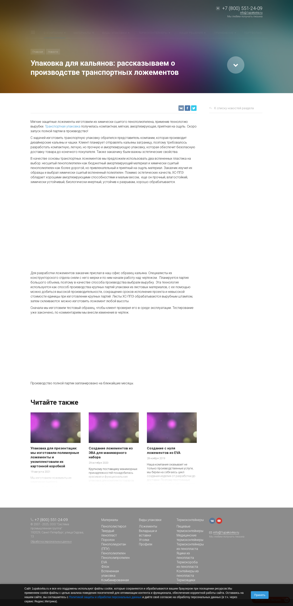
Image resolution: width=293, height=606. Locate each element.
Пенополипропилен (115, 558)
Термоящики (186, 580)
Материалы (109, 520)
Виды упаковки (150, 520)
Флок (105, 567)
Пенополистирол (113, 526)
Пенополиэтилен (113, 553)
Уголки (144, 540)
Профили (145, 544)
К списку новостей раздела (234, 108)
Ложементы (148, 526)
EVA (104, 562)
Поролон (108, 540)
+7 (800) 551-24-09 (242, 8)
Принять (259, 595)
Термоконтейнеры (190, 520)
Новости (53, 51)
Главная (38, 51)
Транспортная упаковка (62, 126)
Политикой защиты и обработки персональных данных (105, 597)
